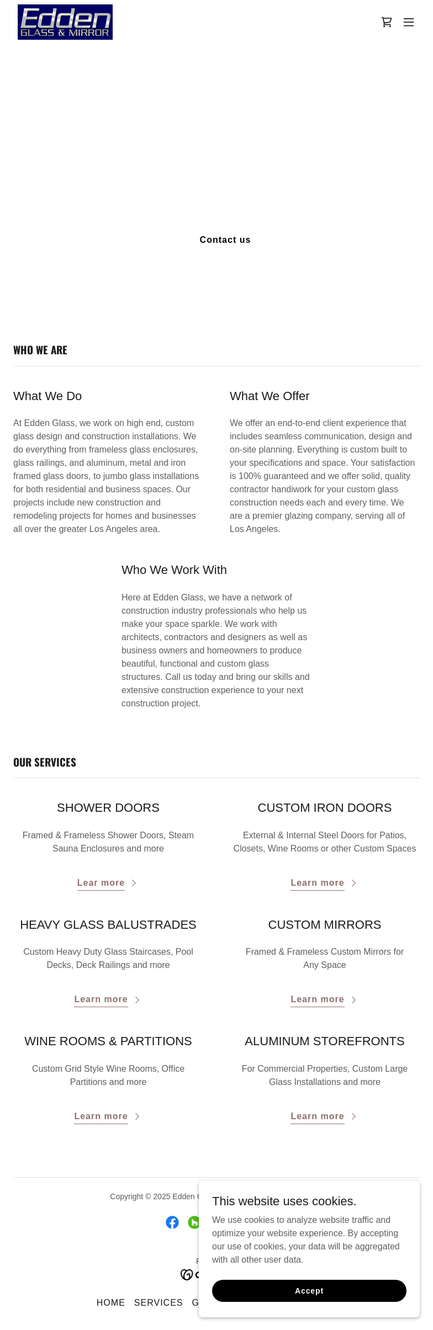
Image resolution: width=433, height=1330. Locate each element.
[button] (409, 22)
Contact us (225, 239)
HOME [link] (111, 1302)
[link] (65, 22)
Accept (309, 1290)
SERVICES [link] (158, 1302)
